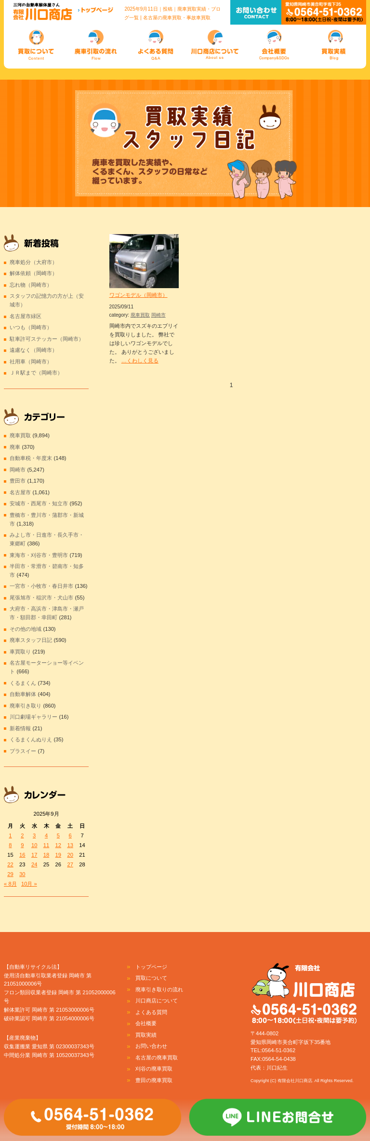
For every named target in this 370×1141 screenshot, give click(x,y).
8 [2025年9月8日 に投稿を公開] (10, 845)
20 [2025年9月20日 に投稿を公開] (70, 855)
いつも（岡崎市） (31, 327)
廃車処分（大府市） (33, 262)
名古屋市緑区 (25, 316)
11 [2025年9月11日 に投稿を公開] (46, 845)
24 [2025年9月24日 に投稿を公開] (34, 864)
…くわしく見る (140, 360)
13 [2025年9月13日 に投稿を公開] (70, 845)
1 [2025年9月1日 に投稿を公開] (10, 835)
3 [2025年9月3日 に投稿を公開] (34, 835)
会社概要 (146, 1023)
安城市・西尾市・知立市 (39, 503)
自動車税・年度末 (31, 458)
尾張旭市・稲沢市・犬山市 (41, 597)
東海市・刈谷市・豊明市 (39, 555)
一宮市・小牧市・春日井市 (41, 586)
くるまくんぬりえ (31, 739)
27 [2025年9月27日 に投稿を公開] (70, 864)
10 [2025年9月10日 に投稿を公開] (34, 845)
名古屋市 (20, 492)
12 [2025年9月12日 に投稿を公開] (58, 845)
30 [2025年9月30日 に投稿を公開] (22, 874)
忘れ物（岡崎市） (31, 285)
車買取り (20, 651)
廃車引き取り (25, 706)
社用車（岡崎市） (31, 361)
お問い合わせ (151, 1046)
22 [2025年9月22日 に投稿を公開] (10, 864)
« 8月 (10, 884)
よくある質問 (151, 1012)
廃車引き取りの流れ (159, 989)
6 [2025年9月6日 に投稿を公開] (70, 835)
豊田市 (18, 481)
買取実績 (146, 1035)
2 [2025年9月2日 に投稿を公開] (22, 835)
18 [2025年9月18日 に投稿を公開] (46, 855)
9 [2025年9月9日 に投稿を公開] (22, 845)
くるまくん (23, 683)
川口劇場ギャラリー (33, 717)
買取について (151, 978)
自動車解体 (23, 694)
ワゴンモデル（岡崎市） (138, 295)
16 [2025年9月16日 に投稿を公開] (22, 855)
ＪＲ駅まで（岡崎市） (36, 373)
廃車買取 (140, 315)
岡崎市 (158, 315)
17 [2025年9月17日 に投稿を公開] (34, 855)
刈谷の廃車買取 (153, 1068)
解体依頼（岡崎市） (33, 273)
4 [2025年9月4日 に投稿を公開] (46, 835)
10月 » (29, 884)
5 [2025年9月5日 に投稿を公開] (58, 835)
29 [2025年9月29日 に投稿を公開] (10, 874)
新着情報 (20, 728)
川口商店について (156, 1000)
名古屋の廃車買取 (156, 1057)
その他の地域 (25, 629)
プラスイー (23, 751)
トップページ (151, 967)
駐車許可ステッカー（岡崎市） (47, 339)
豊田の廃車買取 (153, 1080)
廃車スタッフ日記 (31, 640)
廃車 (15, 447)
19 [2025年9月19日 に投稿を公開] (58, 855)
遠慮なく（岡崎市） (33, 350)
